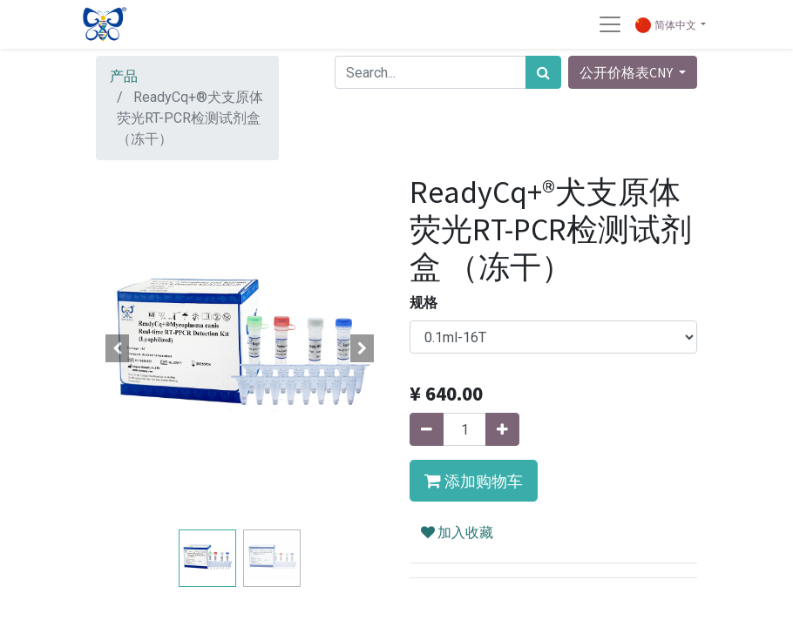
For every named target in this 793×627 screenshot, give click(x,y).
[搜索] (543, 72)
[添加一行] (502, 429)
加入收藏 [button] (457, 532)
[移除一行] (427, 429)
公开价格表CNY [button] (627, 72)
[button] (117, 348)
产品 (124, 76)
